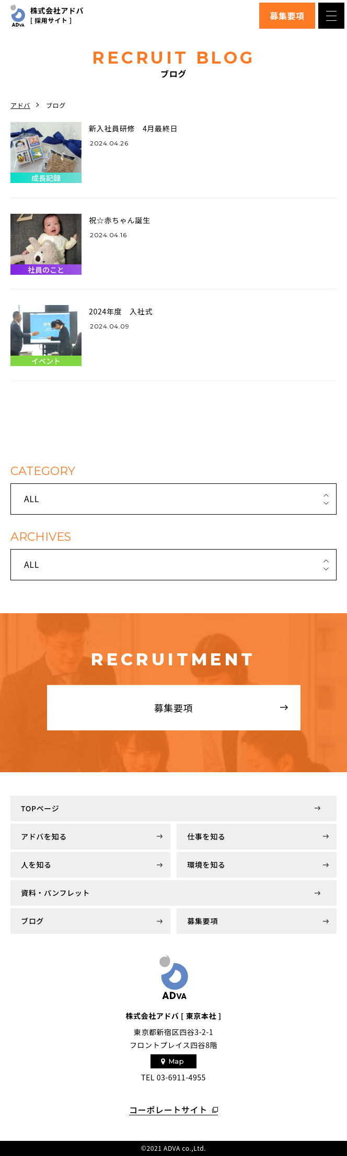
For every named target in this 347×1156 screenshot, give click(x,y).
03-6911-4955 (181, 1077)
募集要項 (287, 15)
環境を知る (206, 864)
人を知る (36, 864)
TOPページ (40, 808)
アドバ (20, 105)
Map (176, 1061)
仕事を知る (206, 836)
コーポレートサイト (168, 1110)
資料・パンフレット (55, 892)
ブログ (32, 921)
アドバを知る (44, 836)
